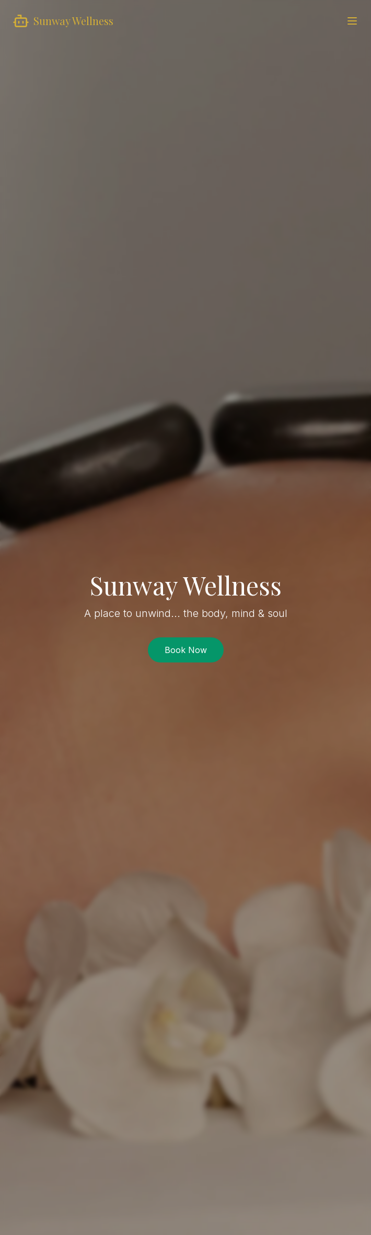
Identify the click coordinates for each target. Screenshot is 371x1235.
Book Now (186, 650)
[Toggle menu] (352, 21)
